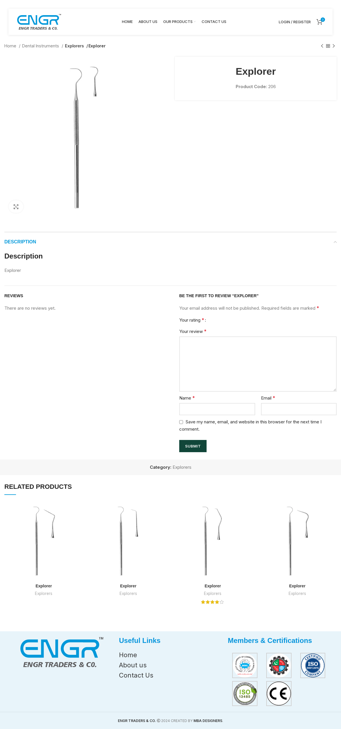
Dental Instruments (41, 45)
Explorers (75, 45)
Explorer (44, 585)
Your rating (191, 320)
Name (187, 398)
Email (268, 398)
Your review (193, 331)
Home (10, 45)
